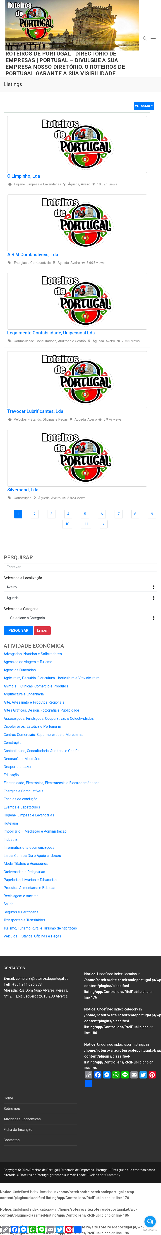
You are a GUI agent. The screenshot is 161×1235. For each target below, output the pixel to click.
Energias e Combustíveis (23, 791)
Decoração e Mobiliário (22, 759)
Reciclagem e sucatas (21, 896)
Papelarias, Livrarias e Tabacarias (30, 880)
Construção (13, 742)
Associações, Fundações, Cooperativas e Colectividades (49, 718)
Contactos (12, 1140)
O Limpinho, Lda (23, 176)
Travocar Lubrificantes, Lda (35, 411)
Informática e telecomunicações (29, 847)
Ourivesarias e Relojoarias (24, 872)
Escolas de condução (20, 799)
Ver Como (143, 106)
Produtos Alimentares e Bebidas (29, 888)
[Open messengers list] (150, 1221)
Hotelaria (11, 823)
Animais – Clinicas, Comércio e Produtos (36, 686)
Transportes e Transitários (24, 920)
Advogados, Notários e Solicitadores (33, 654)
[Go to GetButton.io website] (150, 1230)
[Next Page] (104, 524)
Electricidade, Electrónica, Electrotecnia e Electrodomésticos (51, 783)
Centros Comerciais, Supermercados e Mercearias (43, 734)
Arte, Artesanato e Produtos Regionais (34, 702)
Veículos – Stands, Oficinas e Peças (32, 936)
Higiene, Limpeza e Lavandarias (29, 815)
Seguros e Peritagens (21, 912)
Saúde (9, 904)
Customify (112, 1175)
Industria (10, 839)
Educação (11, 775)
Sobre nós (12, 1108)
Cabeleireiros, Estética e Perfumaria (32, 726)
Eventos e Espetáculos (22, 807)
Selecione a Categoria (21, 609)
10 (68, 524)
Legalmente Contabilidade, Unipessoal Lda (51, 333)
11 (87, 524)
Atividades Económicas (22, 1119)
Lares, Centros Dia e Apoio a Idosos (32, 856)
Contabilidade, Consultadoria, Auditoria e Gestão (41, 751)
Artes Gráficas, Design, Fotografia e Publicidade (41, 710)
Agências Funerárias (20, 670)
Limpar (42, 630)
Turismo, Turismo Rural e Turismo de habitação (40, 928)
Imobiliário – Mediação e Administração (35, 831)
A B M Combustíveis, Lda (32, 254)
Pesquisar (18, 630)
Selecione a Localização (23, 578)
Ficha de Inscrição (18, 1129)
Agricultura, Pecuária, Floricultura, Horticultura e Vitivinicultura (51, 678)
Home (8, 1098)
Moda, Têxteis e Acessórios (26, 863)
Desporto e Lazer (17, 767)
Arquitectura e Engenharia (24, 694)
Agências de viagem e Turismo (28, 662)
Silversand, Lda (22, 489)
